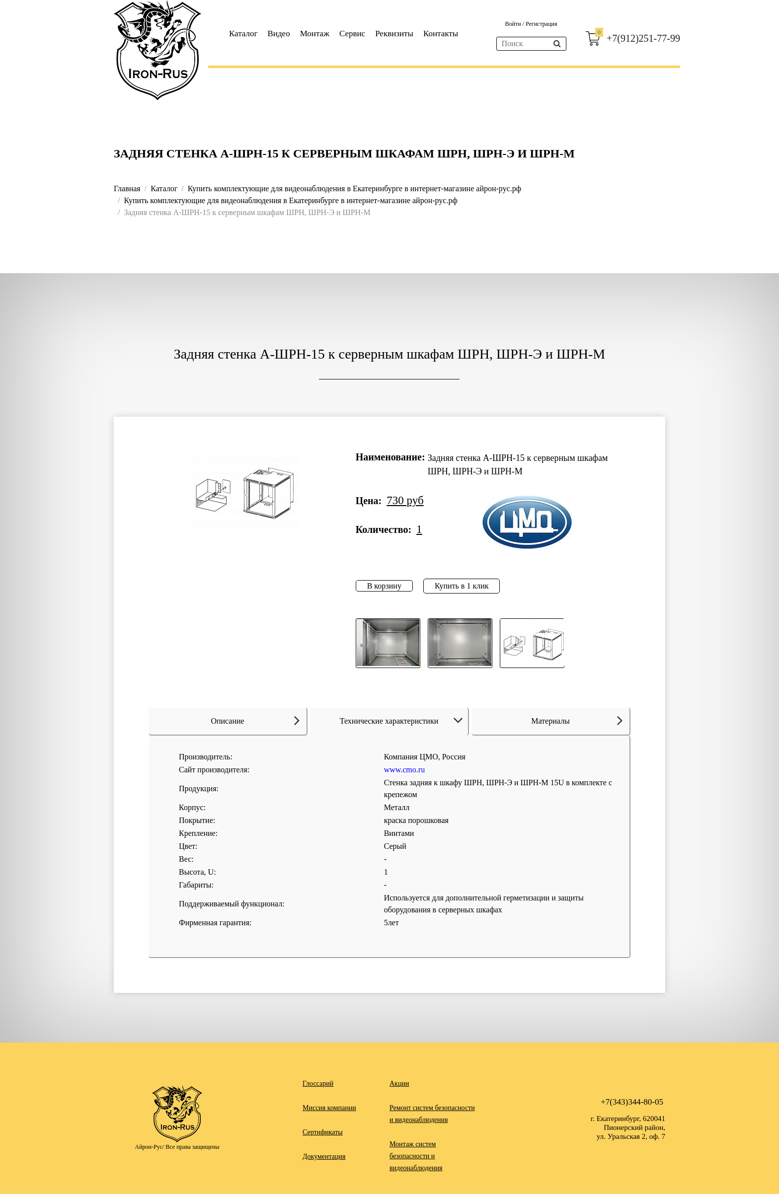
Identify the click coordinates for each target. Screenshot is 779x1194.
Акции (399, 1083)
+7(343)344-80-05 (632, 1102)
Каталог (243, 33)
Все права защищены (192, 1146)
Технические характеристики (403, 721)
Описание (255, 720)
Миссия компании (329, 1108)
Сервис (352, 33)
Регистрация (541, 23)
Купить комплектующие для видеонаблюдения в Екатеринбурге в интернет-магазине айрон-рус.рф (354, 188)
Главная (127, 188)
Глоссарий (318, 1083)
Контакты (440, 33)
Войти (513, 23)
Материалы (577, 720)
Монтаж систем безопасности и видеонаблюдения (416, 1156)
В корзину (384, 586)
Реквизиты (394, 33)
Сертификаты (323, 1132)
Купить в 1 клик (462, 586)
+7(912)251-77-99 (643, 38)
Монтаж (314, 33)
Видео (279, 33)
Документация (324, 1156)
